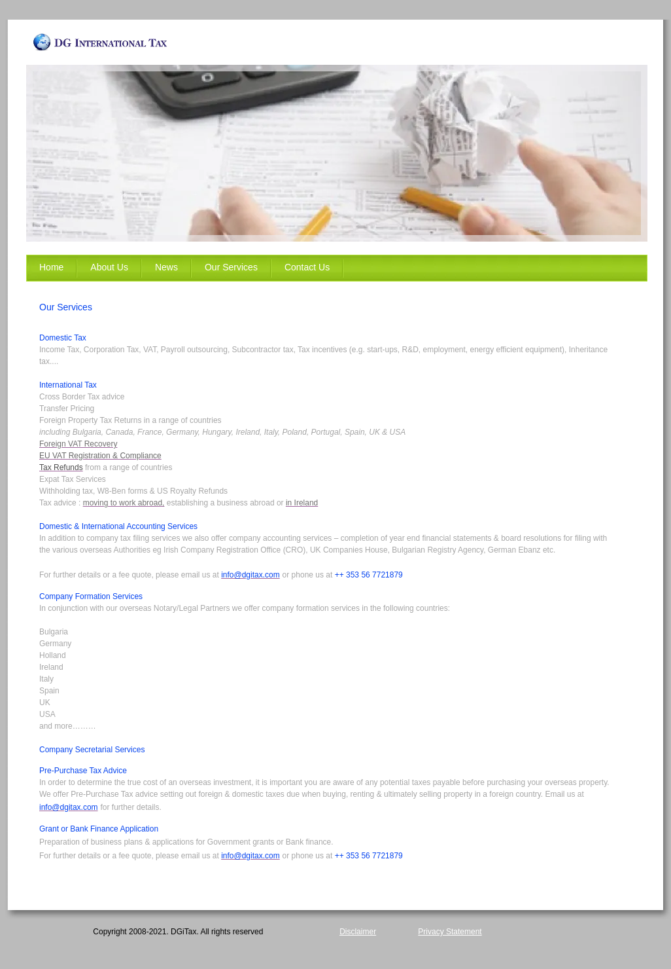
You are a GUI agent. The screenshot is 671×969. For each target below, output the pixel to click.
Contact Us (307, 267)
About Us (109, 267)
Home (51, 267)
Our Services (231, 267)
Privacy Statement (449, 931)
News (166, 267)
